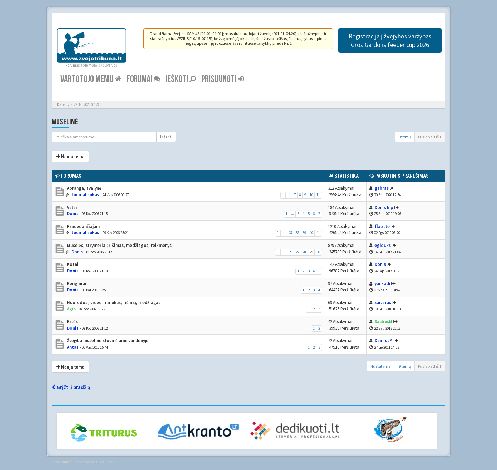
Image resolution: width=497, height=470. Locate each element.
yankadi (382, 284)
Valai (71, 207)
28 (304, 252)
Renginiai (76, 284)
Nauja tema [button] (70, 156)
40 (311, 232)
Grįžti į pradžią (71, 387)
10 (311, 194)
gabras (381, 188)
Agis (71, 309)
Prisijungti (222, 79)
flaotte (382, 226)
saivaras (382, 303)
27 (297, 252)
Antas (72, 347)
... (289, 194)
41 (318, 232)
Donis (72, 214)
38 (297, 232)
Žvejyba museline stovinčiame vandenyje (107, 340)
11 (318, 194)
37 (290, 232)
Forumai (143, 79)
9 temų (405, 136)
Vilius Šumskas (73, 462)
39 (304, 232)
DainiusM (383, 340)
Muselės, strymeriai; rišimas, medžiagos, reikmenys (119, 245)
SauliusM (383, 321)
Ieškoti (181, 79)
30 (318, 252)
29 (311, 252)
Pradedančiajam (83, 226)
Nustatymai (381, 366)
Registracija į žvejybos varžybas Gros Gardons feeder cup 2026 (390, 40)
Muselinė (65, 122)
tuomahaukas (85, 195)
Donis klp (383, 207)
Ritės (72, 321)
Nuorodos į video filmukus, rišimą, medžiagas (113, 303)
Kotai (72, 264)
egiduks (382, 245)
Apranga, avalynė (83, 188)
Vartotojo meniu (90, 79)
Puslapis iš (429, 136)
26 (290, 252)
